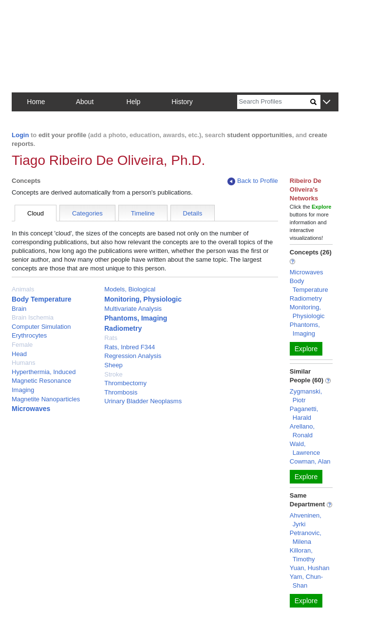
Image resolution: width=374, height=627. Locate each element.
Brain (19, 308)
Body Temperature (42, 299)
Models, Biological (129, 289)
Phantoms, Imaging (135, 318)
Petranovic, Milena (305, 537)
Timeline (143, 213)
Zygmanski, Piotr (306, 396)
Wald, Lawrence (305, 448)
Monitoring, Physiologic (143, 299)
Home (36, 102)
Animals (23, 289)
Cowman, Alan (310, 461)
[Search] (273, 102)
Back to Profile (252, 181)
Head (19, 354)
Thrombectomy (125, 383)
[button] (326, 102)
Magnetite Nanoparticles (46, 399)
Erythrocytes (29, 335)
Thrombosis (120, 392)
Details (193, 213)
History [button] (182, 102)
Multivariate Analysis (133, 308)
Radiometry (123, 328)
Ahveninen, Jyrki (305, 520)
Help (134, 102)
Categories (87, 213)
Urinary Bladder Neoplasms (143, 401)
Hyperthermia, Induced (44, 372)
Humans (23, 362)
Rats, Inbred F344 (129, 347)
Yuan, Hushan (310, 568)
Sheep (113, 365)
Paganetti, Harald (304, 413)
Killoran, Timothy (302, 555)
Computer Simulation (41, 326)
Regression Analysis (132, 355)
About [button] (85, 102)
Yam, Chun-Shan (306, 581)
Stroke (113, 374)
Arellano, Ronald (302, 431)
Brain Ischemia (33, 317)
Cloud (35, 213)
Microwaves (31, 408)
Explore (306, 349)
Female (22, 344)
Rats (110, 337)
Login (20, 135)
